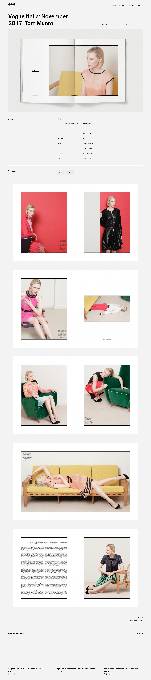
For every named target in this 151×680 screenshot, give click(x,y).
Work (114, 5)
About (121, 5)
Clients (140, 5)
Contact (130, 5)
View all (140, 634)
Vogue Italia (87, 133)
